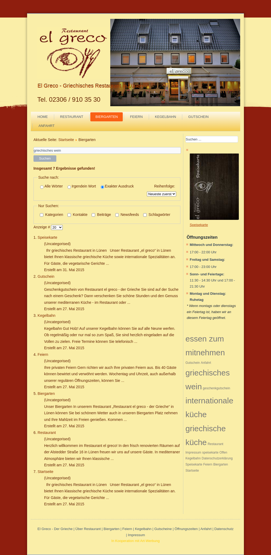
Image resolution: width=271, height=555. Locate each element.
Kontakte (77, 214)
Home (42, 117)
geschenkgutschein (216, 388)
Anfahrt (46, 126)
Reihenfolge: (164, 186)
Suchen (45, 158)
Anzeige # (42, 227)
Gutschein (198, 117)
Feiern (136, 117)
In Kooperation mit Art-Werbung (135, 541)
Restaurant (71, 117)
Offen (223, 452)
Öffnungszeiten (186, 529)
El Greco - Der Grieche (55, 529)
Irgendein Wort (81, 186)
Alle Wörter (51, 186)
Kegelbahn (165, 117)
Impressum (193, 452)
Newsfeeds (127, 214)
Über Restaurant (88, 529)
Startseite (66, 140)
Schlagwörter (156, 214)
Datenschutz (224, 529)
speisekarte (210, 452)
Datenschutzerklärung (217, 458)
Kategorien (51, 214)
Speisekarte (47, 237)
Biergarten (106, 117)
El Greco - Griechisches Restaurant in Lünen (90, 86)
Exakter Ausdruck (117, 186)
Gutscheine (163, 529)
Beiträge (101, 214)
